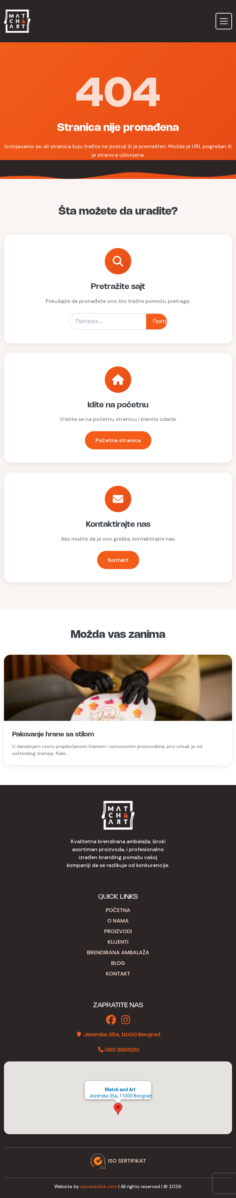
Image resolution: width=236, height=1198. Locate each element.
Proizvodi (118, 931)
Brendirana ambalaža (118, 952)
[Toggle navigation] (224, 21)
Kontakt (118, 560)
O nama (118, 921)
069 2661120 (122, 1050)
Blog (118, 963)
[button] (118, 1109)
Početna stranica (118, 440)
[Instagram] (125, 1020)
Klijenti (118, 942)
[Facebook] (111, 1020)
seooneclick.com (98, 1186)
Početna (118, 910)
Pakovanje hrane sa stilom (53, 734)
